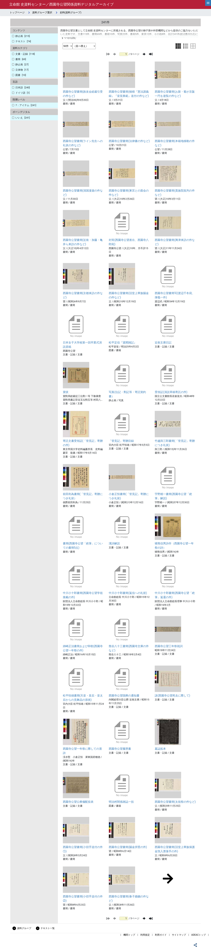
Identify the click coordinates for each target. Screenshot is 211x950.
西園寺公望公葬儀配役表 (78, 801)
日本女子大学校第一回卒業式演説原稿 (82, 344)
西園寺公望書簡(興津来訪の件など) (175, 242)
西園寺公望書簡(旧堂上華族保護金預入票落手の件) (175, 849)
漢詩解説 (114, 543)
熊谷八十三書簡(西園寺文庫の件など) (129, 648)
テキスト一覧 (48, 928)
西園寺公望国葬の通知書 (124, 695)
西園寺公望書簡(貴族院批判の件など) (175, 193)
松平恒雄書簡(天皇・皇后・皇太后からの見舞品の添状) (83, 697)
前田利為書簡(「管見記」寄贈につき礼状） (83, 496)
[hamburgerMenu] (208, 3)
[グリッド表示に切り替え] (178, 46)
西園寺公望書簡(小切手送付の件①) (83, 849)
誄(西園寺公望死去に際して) (172, 695)
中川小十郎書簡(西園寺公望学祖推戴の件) (83, 595)
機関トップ (129, 934)
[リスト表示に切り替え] (186, 46)
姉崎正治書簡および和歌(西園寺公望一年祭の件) (83, 648)
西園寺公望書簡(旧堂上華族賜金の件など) (129, 295)
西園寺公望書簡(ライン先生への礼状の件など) (83, 143)
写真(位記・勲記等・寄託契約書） (127, 394)
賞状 (65, 392)
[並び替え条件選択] (84, 46)
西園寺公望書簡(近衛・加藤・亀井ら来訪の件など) (83, 242)
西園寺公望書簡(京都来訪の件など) (83, 295)
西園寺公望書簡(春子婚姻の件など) (129, 898)
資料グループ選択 (42, 12)
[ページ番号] (123, 54)
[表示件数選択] (68, 46)
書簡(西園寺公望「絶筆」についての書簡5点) (83, 545)
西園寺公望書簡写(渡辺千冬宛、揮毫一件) (175, 295)
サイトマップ (179, 934)
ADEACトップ (198, 934)
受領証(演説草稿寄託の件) (171, 392)
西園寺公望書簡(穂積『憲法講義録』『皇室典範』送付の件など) (129, 94)
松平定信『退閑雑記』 (123, 342)
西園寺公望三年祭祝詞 (169, 646)
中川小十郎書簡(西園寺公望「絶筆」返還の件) (175, 595)
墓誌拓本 (160, 748)
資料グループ (24, 928)
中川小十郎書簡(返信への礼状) (128, 593)
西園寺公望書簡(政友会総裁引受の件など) (83, 94)
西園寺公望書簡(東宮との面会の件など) (129, 193)
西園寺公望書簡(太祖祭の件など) (175, 801)
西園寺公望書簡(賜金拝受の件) (128, 847)
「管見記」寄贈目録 (121, 441)
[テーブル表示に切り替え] (193, 46)
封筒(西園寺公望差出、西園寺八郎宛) (129, 242)
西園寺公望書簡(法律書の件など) (129, 141)
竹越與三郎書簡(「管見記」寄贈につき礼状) (175, 443)
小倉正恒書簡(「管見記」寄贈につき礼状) (129, 496)
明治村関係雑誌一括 (121, 801)
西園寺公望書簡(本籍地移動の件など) (175, 143)
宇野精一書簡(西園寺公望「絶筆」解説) (173, 496)
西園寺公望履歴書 (120, 748)
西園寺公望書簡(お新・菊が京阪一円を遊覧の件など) (175, 94)
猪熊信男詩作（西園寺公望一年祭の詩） (174, 545)
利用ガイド (161, 934)
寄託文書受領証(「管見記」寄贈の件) (83, 443)
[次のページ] (144, 54)
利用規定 (145, 934)
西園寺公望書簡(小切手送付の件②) (83, 898)
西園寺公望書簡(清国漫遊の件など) (83, 193)
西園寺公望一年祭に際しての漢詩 (82, 751)
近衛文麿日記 (163, 342)
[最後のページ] (150, 54)
